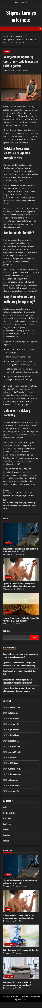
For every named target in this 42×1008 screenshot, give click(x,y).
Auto (5, 813)
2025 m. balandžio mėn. (12, 780)
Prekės (6, 52)
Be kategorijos (9, 818)
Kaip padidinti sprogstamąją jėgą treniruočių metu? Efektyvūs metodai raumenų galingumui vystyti (21, 509)
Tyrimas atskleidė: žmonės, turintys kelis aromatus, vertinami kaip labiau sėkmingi (19, 590)
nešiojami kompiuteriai (13, 110)
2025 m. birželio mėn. (11, 769)
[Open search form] (40, 28)
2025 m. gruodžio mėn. (12, 735)
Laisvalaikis (7, 824)
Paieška (6, 637)
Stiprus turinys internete (21, 16)
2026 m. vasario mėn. (11, 724)
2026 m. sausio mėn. (11, 730)
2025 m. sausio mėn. (11, 797)
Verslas (6, 846)
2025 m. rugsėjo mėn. (11, 752)
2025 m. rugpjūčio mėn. (12, 757)
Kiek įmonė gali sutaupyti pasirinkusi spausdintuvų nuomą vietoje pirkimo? (17, 989)
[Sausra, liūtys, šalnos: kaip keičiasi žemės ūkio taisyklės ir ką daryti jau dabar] (21, 609)
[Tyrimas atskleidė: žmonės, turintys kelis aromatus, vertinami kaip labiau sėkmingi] (21, 575)
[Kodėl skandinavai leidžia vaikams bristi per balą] (21, 941)
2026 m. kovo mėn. (10, 718)
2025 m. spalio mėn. (11, 746)
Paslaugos (7, 829)
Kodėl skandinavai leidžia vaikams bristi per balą (21, 956)
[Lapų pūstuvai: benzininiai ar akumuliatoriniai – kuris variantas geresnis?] (21, 540)
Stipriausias (8, 70)
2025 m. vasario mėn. (11, 791)
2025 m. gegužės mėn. (12, 774)
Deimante (8, 560)
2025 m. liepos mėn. (11, 763)
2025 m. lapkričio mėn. (12, 741)
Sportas (6, 840)
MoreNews (35, 1002)
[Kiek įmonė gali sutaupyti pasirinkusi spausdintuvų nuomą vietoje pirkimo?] (21, 973)
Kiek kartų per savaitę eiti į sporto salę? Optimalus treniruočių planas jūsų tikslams (21, 496)
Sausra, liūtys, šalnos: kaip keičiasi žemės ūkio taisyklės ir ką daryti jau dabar (21, 625)
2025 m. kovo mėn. (10, 785)
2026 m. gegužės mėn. (12, 713)
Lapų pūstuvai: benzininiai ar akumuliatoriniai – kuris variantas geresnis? (20, 555)
